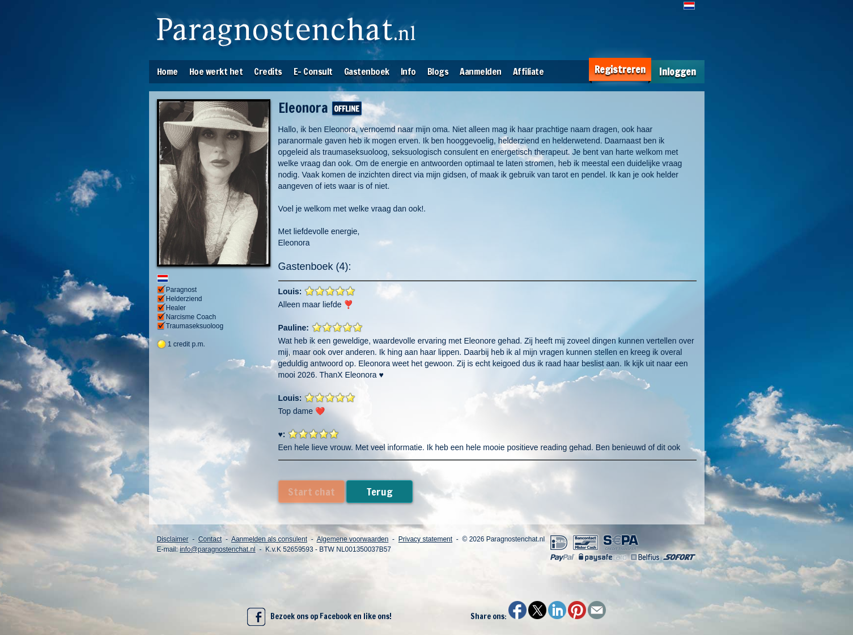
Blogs (438, 71)
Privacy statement (425, 539)
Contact (210, 539)
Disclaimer (173, 539)
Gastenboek (366, 71)
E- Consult (313, 71)
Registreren (620, 69)
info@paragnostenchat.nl (218, 549)
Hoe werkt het (216, 71)
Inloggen (677, 72)
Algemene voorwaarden (353, 539)
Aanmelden (481, 71)
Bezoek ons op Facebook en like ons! (319, 617)
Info (408, 71)
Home (167, 71)
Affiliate (528, 71)
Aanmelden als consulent (269, 539)
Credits (268, 71)
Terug (380, 491)
